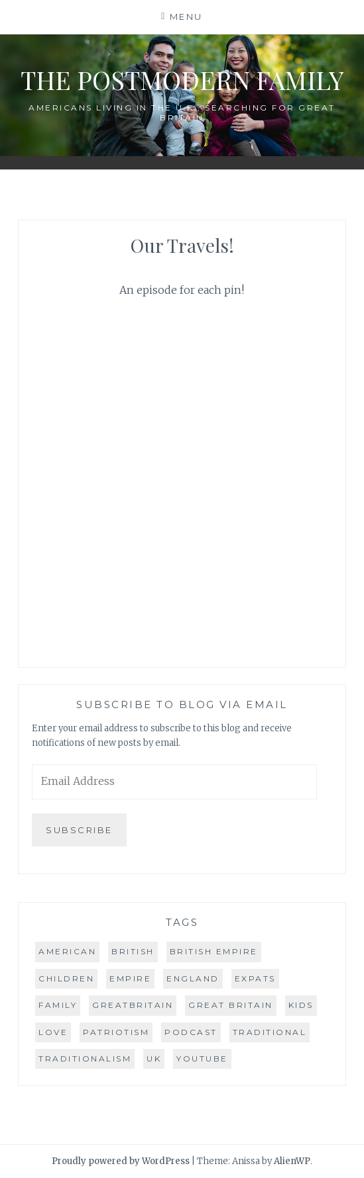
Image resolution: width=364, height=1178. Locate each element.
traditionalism (84, 1059)
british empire (214, 951)
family (57, 1005)
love (53, 1032)
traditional (270, 1032)
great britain (230, 1005)
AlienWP (292, 1161)
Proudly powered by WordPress (121, 1161)
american (67, 951)
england (192, 978)
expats (255, 978)
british (132, 951)
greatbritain (132, 1005)
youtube (202, 1059)
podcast (190, 1032)
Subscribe (79, 830)
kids (301, 1005)
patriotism (116, 1032)
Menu (186, 16)
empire (130, 978)
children (66, 978)
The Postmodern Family (182, 80)
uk (154, 1059)
